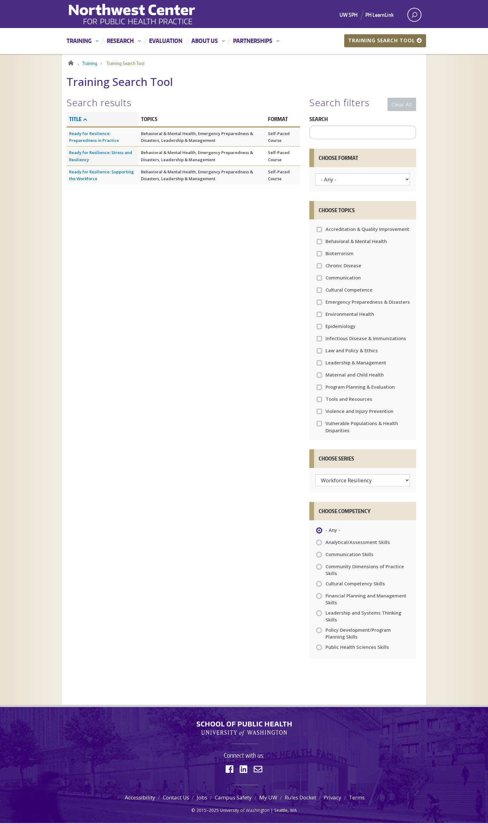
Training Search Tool (385, 40)
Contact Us (176, 798)
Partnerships (252, 40)
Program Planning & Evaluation (360, 388)
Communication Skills (349, 556)
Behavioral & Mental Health (356, 242)
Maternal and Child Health (355, 375)
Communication (343, 278)
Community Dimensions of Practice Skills (365, 571)
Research (120, 40)
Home (70, 62)
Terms (357, 798)
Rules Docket (300, 798)
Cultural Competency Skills (355, 585)
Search (318, 119)
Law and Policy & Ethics (352, 351)
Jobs (202, 798)
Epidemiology (340, 327)
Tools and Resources (349, 400)
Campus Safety (233, 798)
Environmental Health (350, 315)
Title (78, 119)
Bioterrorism (340, 254)
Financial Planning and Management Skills (366, 600)
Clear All (402, 105)
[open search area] (414, 15)
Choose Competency (345, 511)
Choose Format (338, 158)
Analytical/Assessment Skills (358, 544)
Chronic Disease (343, 266)
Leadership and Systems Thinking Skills (363, 617)
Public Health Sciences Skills (357, 648)
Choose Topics (337, 211)
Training (79, 40)
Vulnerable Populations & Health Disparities (362, 427)
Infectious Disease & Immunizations (366, 339)
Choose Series (336, 459)
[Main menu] (244, 41)
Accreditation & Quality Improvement (367, 230)
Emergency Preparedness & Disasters (368, 303)
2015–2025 (207, 811)
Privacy (332, 798)
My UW (268, 798)
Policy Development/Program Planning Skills (358, 634)
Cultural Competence (349, 291)
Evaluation (165, 40)
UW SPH (349, 14)
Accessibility (140, 798)
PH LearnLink (379, 14)
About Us (204, 40)
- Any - (333, 531)
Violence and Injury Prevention (359, 412)
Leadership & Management (356, 363)
